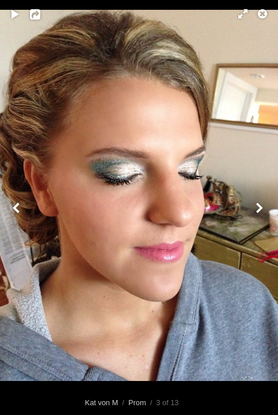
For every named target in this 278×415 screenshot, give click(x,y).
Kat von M (102, 402)
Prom (137, 402)
